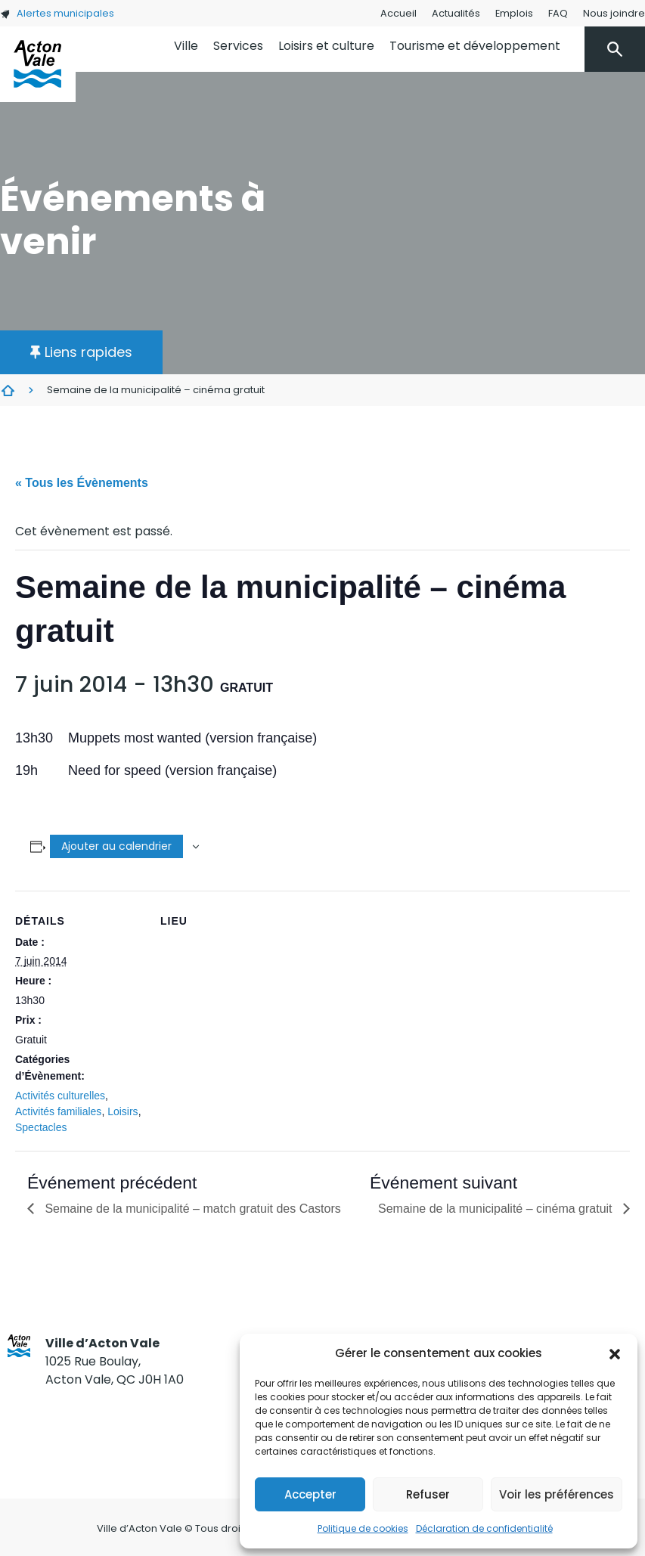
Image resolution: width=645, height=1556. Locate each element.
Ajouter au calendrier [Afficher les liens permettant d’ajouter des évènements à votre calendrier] (116, 846)
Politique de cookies (363, 1528)
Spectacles (41, 1127)
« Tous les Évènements (81, 482)
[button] (614, 1353)
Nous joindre (614, 13)
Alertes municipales (57, 13)
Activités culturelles (60, 1096)
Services (238, 45)
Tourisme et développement (474, 45)
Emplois (514, 13)
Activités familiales (58, 1111)
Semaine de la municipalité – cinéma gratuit (497, 1208)
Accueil (398, 13)
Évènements (7, 390)
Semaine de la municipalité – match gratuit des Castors (191, 1208)
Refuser (428, 1494)
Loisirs (122, 1111)
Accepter (310, 1494)
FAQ (558, 13)
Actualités (456, 13)
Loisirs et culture (326, 45)
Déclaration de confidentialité (484, 1528)
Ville (186, 45)
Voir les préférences (556, 1494)
